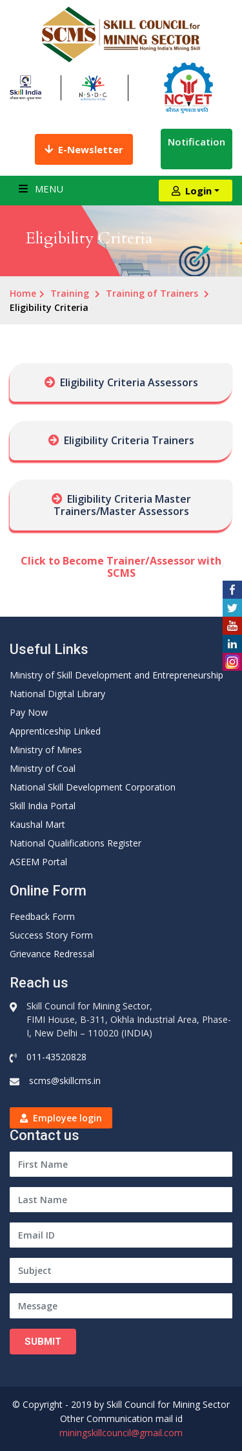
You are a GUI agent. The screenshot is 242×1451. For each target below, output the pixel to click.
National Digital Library (57, 694)
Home (23, 293)
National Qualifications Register (75, 843)
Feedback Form (42, 916)
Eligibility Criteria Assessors (129, 382)
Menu (41, 188)
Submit (43, 1341)
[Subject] (121, 1270)
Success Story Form (51, 935)
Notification (196, 148)
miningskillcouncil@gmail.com (121, 1433)
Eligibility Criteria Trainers (129, 440)
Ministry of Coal (43, 768)
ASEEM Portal (38, 862)
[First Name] (121, 1164)
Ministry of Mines (46, 750)
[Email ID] (121, 1235)
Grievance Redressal (52, 954)
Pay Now (29, 712)
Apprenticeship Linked (55, 731)
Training (69, 293)
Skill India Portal (43, 806)
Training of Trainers (152, 293)
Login (192, 190)
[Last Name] (121, 1199)
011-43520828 (56, 1057)
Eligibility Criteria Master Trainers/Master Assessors (122, 505)
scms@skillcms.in (65, 1080)
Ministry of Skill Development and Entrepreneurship (116, 675)
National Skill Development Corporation (93, 787)
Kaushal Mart (37, 824)
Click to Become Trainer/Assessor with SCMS (121, 567)
